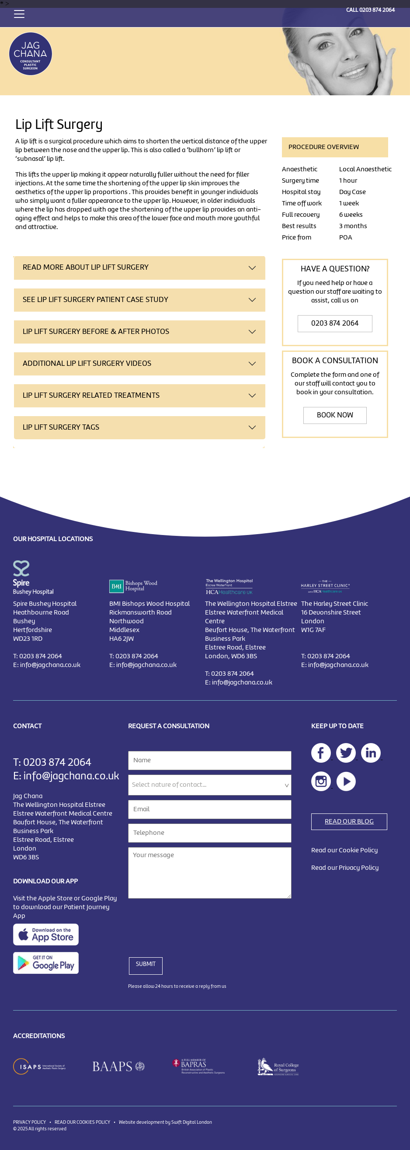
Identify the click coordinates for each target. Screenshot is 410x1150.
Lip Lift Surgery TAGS (61, 427)
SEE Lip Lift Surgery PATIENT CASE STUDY (95, 300)
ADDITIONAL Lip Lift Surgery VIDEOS (87, 364)
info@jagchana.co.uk (50, 665)
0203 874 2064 (377, 10)
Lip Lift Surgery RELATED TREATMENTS (91, 396)
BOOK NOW (335, 415)
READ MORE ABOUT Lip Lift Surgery (86, 267)
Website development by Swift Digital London (165, 1122)
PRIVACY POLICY (29, 1122)
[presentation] (194, 923)
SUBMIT (146, 964)
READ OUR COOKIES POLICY (82, 1122)
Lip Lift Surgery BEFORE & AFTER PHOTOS (96, 332)
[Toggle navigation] (19, 12)
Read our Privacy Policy (345, 868)
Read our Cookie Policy (344, 850)
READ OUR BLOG (349, 821)
